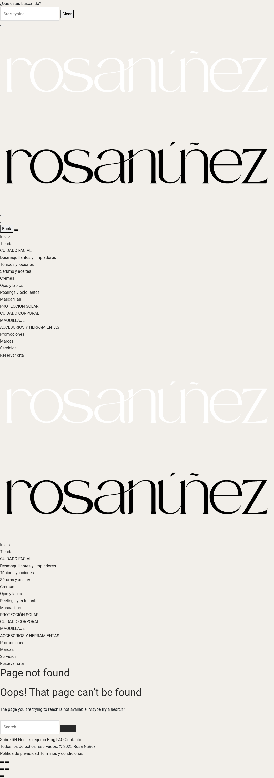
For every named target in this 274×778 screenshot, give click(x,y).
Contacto (73, 739)
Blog (51, 739)
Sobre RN (9, 739)
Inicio (5, 236)
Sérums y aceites (15, 271)
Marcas (7, 341)
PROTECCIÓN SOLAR (19, 306)
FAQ (60, 739)
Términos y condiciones (61, 753)
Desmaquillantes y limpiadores (28, 257)
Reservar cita (12, 355)
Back (6, 228)
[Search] (68, 728)
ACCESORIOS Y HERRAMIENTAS (29, 327)
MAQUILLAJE (12, 320)
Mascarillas (10, 299)
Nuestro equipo (32, 739)
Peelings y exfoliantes (20, 292)
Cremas (7, 278)
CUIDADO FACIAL (16, 250)
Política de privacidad (20, 753)
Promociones (12, 334)
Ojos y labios (11, 285)
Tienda (6, 243)
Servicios (8, 348)
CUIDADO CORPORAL (19, 313)
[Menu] (2, 215)
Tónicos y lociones (17, 264)
